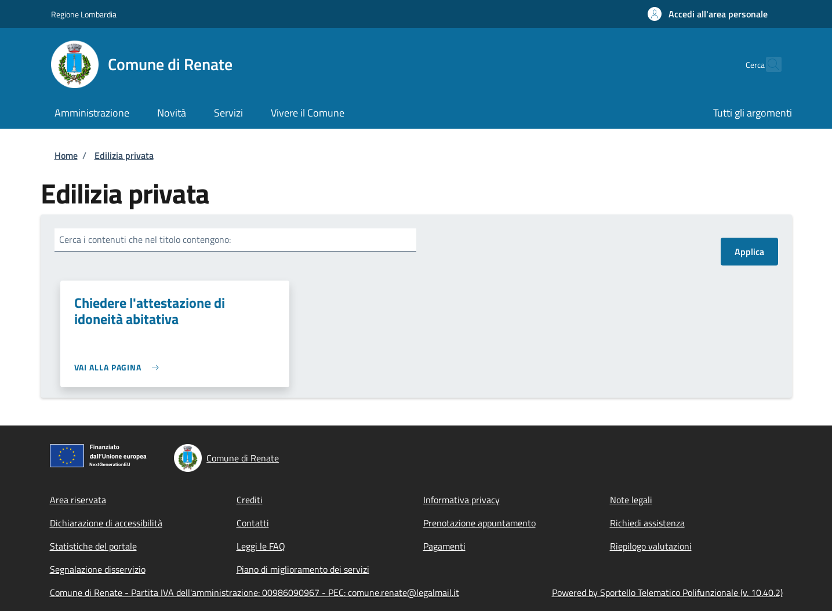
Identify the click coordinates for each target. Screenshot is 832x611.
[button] (708, 14)
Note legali (631, 500)
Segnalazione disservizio (98, 569)
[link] (119, 367)
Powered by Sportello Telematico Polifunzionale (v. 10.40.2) (667, 592)
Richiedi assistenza (647, 523)
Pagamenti (444, 546)
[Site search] (768, 64)
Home (66, 155)
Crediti (250, 500)
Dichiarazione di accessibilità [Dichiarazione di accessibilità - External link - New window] (106, 523)
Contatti (253, 523)
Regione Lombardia (84, 14)
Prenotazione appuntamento (479, 523)
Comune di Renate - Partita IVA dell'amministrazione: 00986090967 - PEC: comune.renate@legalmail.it (254, 592)
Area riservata (78, 500)
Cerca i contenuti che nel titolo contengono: (145, 239)
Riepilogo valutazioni (651, 546)
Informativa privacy (461, 500)
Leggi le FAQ (261, 546)
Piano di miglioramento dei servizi (303, 569)
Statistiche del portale (93, 546)
